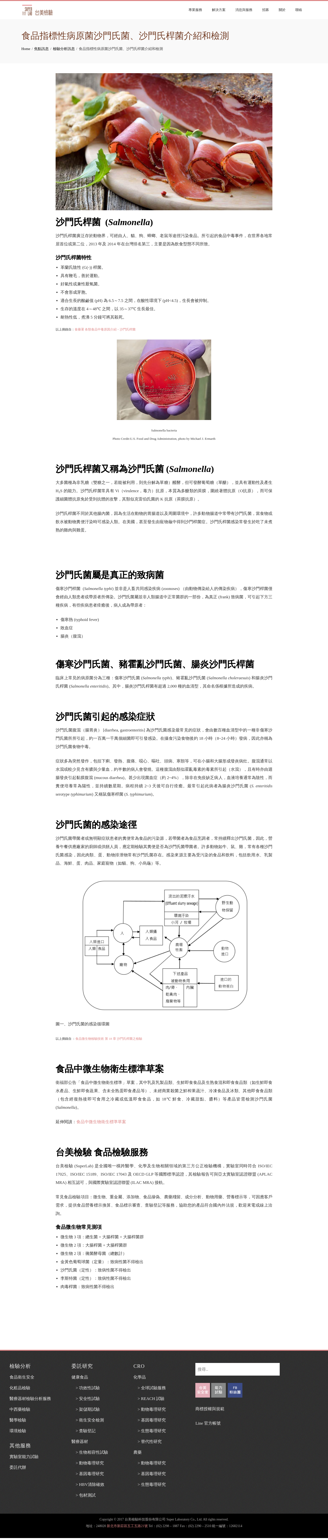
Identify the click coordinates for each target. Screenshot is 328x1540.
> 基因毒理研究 (87, 1473)
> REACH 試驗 (148, 1398)
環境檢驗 (18, 1431)
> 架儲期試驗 (85, 1409)
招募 (266, 10)
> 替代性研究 (147, 1441)
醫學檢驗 (18, 1420)
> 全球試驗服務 (149, 1388)
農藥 (137, 1452)
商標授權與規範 (209, 1409)
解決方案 (220, 10)
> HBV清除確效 (87, 1484)
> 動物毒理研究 (87, 1463)
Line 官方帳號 (207, 1423)
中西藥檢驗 (20, 1409)
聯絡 (299, 10)
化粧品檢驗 (20, 1388)
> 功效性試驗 (85, 1388)
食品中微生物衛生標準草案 (101, 1122)
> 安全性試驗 (85, 1398)
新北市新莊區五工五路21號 (127, 1526)
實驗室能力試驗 (24, 1456)
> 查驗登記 (83, 1431)
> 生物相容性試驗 (89, 1452)
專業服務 (196, 10)
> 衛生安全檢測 (87, 1420)
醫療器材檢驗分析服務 (30, 1398)
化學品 (139, 1377)
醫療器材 (79, 1441)
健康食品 (79, 1377)
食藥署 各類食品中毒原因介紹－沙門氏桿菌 (105, 329)
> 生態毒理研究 (149, 1431)
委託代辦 (18, 1467)
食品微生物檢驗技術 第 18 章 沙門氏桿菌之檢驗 (108, 1038)
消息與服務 (244, 10)
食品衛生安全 (22, 1377)
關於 (283, 10)
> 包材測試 (83, 1495)
